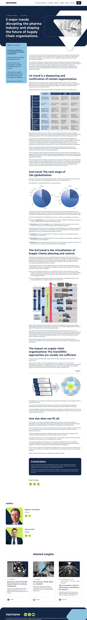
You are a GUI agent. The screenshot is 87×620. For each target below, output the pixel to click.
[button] (78, 3)
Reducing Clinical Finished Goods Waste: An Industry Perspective (17, 584)
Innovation (24, 15)
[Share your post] (30, 484)
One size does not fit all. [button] (14, 81)
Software (56, 2)
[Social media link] (25, 614)
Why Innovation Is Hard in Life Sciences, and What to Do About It (69, 587)
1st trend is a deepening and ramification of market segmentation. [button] (15, 51)
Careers (67, 2)
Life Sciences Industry (40, 2)
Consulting (50, 2)
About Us (72, 2)
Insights (62, 2)
